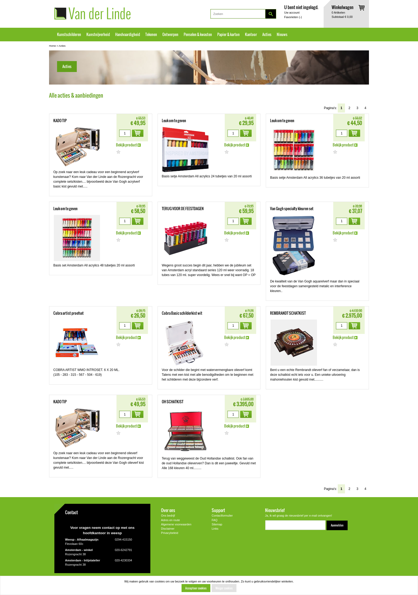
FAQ (215, 520)
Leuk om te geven (174, 120)
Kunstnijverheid (98, 34)
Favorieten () (293, 17)
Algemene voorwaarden (176, 524)
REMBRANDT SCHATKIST (288, 313)
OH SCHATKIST (172, 401)
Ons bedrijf (168, 515)
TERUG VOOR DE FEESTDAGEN (183, 208)
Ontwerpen (170, 34)
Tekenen (151, 34)
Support (218, 510)
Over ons (168, 510)
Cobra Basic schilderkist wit (182, 313)
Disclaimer (167, 528)
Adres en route (170, 520)
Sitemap (217, 524)
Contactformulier (222, 515)
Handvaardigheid (127, 34)
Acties (266, 34)
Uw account (291, 12)
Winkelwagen (342, 7)
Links (215, 528)
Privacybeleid (169, 532)
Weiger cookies (224, 588)
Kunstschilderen (69, 34)
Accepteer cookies (196, 588)
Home (52, 45)
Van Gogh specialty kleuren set (292, 208)
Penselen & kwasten (198, 34)
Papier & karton (228, 34)
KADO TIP (60, 120)
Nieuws (282, 34)
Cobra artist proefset (68, 313)
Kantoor (251, 34)
